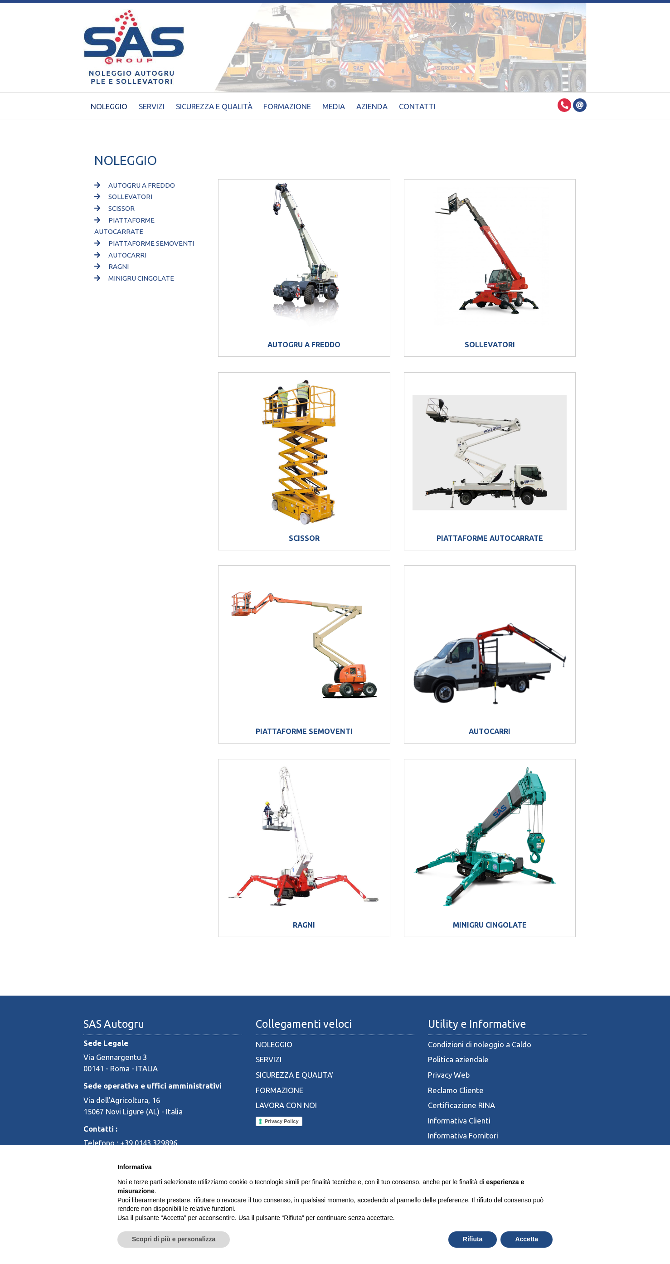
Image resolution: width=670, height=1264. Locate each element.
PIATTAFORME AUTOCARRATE (490, 538)
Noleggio (109, 106)
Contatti (417, 106)
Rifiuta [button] (473, 1239)
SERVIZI (269, 1059)
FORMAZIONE (279, 1090)
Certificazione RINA (461, 1105)
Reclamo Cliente (456, 1090)
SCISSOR (114, 208)
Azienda (372, 106)
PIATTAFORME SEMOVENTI (144, 243)
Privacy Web (449, 1074)
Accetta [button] (526, 1239)
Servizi (152, 106)
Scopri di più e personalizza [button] (173, 1239)
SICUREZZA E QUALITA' (295, 1074)
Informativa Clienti (459, 1120)
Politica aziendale (458, 1059)
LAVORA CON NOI (286, 1105)
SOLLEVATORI (123, 196)
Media (333, 106)
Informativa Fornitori (463, 1135)
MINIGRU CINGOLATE (134, 278)
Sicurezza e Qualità (214, 106)
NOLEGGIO (274, 1044)
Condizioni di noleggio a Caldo (479, 1044)
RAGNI (111, 266)
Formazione (287, 106)
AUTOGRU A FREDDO (134, 185)
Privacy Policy (282, 1121)
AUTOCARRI (120, 255)
